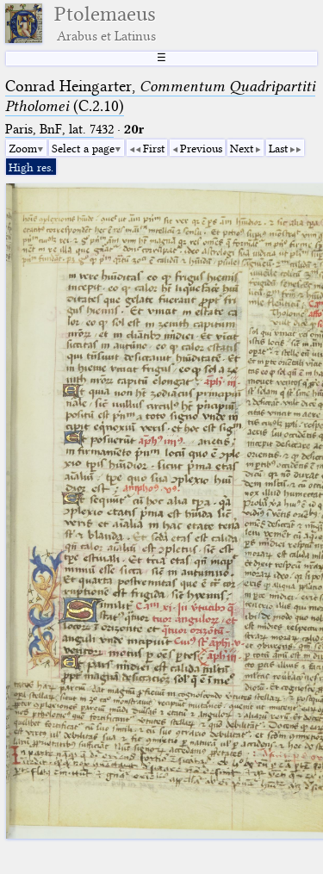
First (154, 148)
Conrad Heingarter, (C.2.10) (160, 96)
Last (278, 148)
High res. (31, 167)
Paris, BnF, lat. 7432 (59, 129)
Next (241, 148)
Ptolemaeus (105, 23)
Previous (201, 148)
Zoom (23, 148)
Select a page (83, 148)
